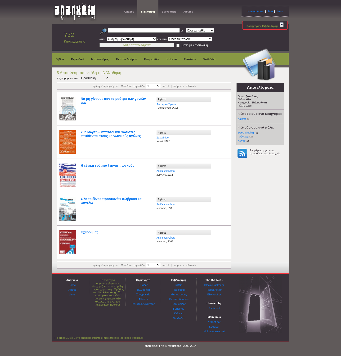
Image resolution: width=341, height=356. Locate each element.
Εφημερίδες (152, 59)
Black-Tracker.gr (214, 284)
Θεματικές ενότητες (143, 303)
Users (279, 11)
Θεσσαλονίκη (246, 132)
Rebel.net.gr (214, 289)
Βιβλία (60, 59)
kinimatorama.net (214, 331)
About (261, 11)
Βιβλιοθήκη (148, 11)
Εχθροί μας (89, 232)
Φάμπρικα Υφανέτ (166, 104)
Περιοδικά (77, 59)
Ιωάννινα (243, 136)
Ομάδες (129, 11)
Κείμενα (171, 59)
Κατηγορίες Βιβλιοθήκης (265, 25)
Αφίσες (242, 118)
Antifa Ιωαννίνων (166, 171)
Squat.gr (214, 326)
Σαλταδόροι (163, 137)
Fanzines (190, 59)
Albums (188, 11)
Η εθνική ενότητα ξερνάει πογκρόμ (108, 165)
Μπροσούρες (99, 59)
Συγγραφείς (169, 11)
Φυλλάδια (209, 59)
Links (270, 11)
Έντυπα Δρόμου (126, 59)
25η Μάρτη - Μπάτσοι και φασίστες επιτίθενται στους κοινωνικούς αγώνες (111, 134)
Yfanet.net (214, 321)
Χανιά (241, 140)
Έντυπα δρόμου (178, 299)
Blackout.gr (214, 294)
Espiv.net (214, 308)
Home (251, 11)
